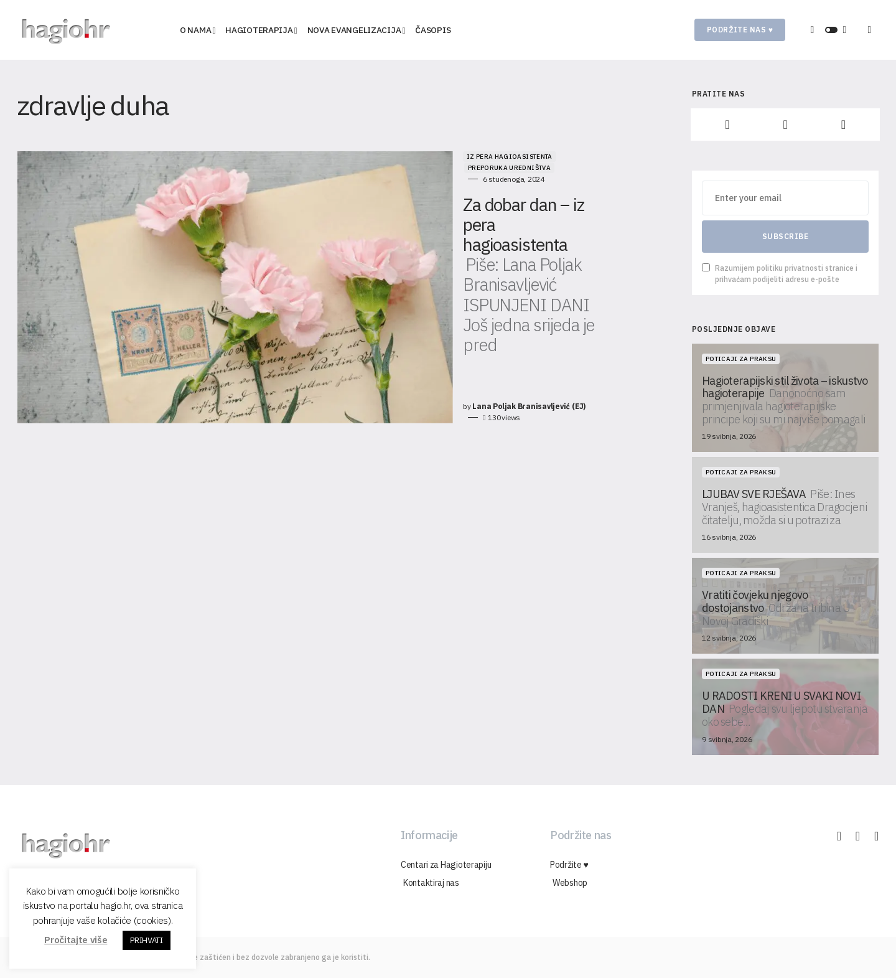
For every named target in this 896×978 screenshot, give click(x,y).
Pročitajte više (75, 940)
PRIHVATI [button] (146, 940)
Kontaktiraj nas (429, 882)
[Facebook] (727, 124)
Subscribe (785, 236)
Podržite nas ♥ (740, 29)
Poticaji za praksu (741, 359)
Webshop (567, 882)
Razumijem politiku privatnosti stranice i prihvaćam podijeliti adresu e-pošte (779, 273)
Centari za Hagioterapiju (446, 864)
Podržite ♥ (569, 864)
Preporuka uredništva (470, 157)
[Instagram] (785, 124)
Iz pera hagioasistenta (376, 157)
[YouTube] (843, 124)
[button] (831, 29)
